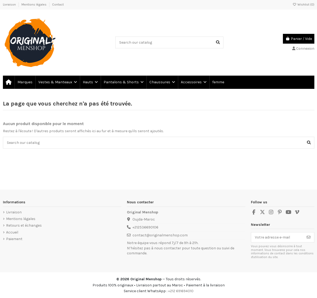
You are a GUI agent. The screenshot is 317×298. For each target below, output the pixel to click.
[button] (57, 82)
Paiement (14, 239)
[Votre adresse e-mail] (277, 237)
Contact (58, 4)
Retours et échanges (24, 225)
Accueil (12, 232)
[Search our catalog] (217, 42)
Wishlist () (303, 4)
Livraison (10, 4)
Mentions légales (34, 4)
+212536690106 (145, 227)
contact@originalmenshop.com (160, 235)
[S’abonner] (308, 237)
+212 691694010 (181, 291)
